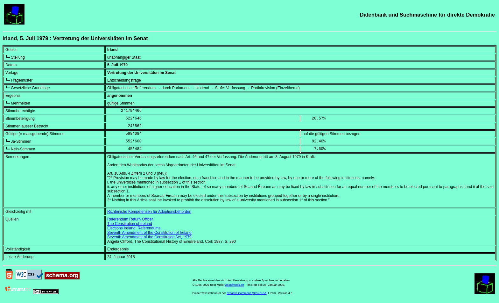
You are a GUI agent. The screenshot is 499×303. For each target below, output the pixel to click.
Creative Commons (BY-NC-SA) (247, 293)
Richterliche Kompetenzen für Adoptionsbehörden (149, 211)
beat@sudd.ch (234, 284)
